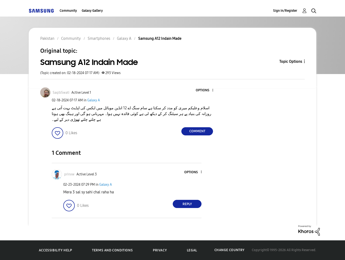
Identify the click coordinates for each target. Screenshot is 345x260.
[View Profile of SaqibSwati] (61, 93)
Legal (192, 250)
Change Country (229, 250)
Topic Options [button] (290, 61)
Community (68, 11)
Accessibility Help (55, 250)
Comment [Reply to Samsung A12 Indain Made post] (197, 131)
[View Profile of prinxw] (69, 174)
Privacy (160, 250)
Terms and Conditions (112, 250)
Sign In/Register (285, 11)
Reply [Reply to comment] (187, 204)
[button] (204, 90)
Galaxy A (93, 100)
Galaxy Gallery (92, 11)
